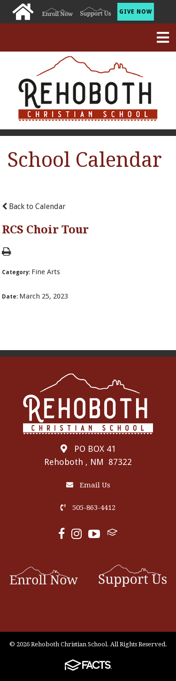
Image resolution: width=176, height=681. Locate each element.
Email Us (88, 485)
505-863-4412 (88, 507)
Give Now (135, 11)
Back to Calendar (34, 206)
